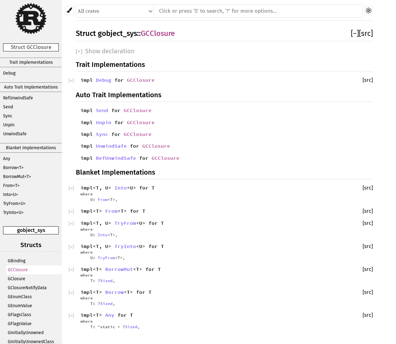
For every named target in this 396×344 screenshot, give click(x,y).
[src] (366, 33)
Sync (7, 116)
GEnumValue (20, 305)
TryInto (125, 246)
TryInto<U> (13, 212)
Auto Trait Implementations (31, 87)
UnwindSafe (15, 134)
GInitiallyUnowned (26, 332)
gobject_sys (31, 230)
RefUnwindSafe (18, 98)
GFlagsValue (20, 323)
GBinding (16, 260)
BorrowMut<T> (17, 176)
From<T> (11, 185)
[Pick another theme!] (69, 10)
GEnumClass (20, 296)
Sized (106, 280)
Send (8, 107)
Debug (9, 73)
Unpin (9, 125)
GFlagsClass (19, 314)
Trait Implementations (31, 62)
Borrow (114, 292)
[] (355, 33)
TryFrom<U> (14, 203)
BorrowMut (119, 269)
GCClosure (18, 269)
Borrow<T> (13, 167)
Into (120, 188)
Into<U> (10, 194)
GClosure (16, 278)
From (103, 199)
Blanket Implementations (31, 147)
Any (6, 158)
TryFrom (125, 223)
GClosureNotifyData (27, 287)
